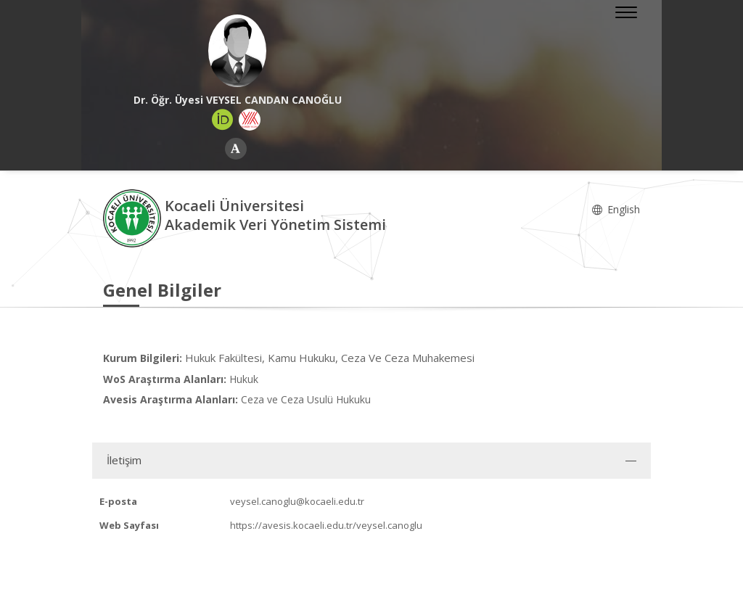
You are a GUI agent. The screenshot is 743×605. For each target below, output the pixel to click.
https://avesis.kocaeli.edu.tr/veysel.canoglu (326, 525)
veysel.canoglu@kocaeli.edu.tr (297, 501)
